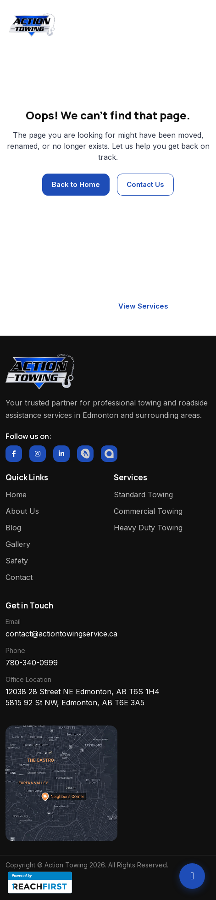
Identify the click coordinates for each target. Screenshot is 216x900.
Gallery (18, 544)
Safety (17, 560)
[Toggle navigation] (194, 25)
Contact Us (145, 184)
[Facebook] (14, 453)
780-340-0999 (32, 662)
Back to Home (76, 184)
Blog (13, 527)
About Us (22, 511)
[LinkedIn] (61, 453)
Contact (19, 577)
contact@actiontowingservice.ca (61, 633)
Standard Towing (143, 494)
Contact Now (70, 306)
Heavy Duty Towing (148, 527)
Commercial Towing (148, 511)
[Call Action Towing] (192, 876)
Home (94, 73)
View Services (143, 306)
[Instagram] (37, 453)
